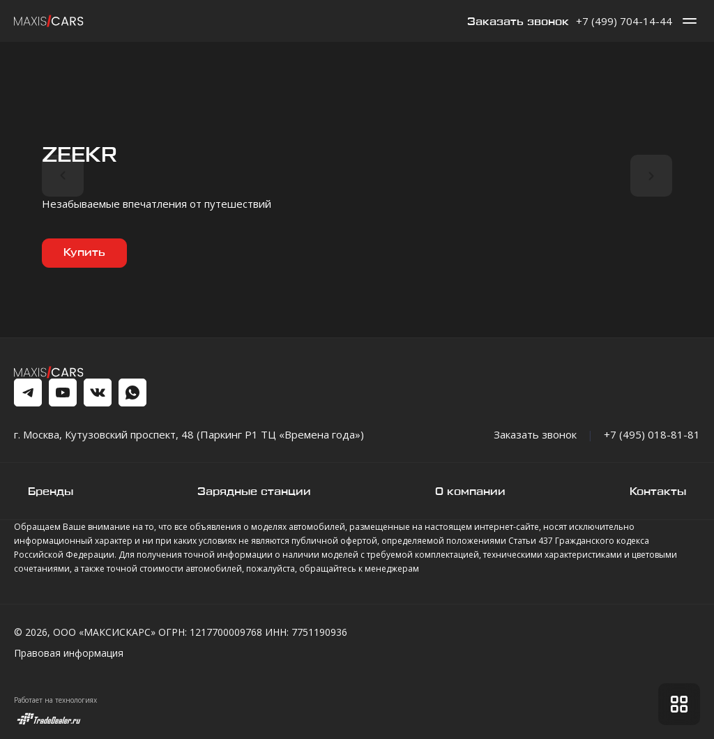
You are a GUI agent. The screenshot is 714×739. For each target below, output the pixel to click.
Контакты (658, 492)
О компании (470, 492)
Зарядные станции (254, 492)
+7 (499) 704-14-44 (624, 21)
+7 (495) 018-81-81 (652, 434)
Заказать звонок (518, 22)
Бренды (50, 492)
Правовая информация (68, 653)
